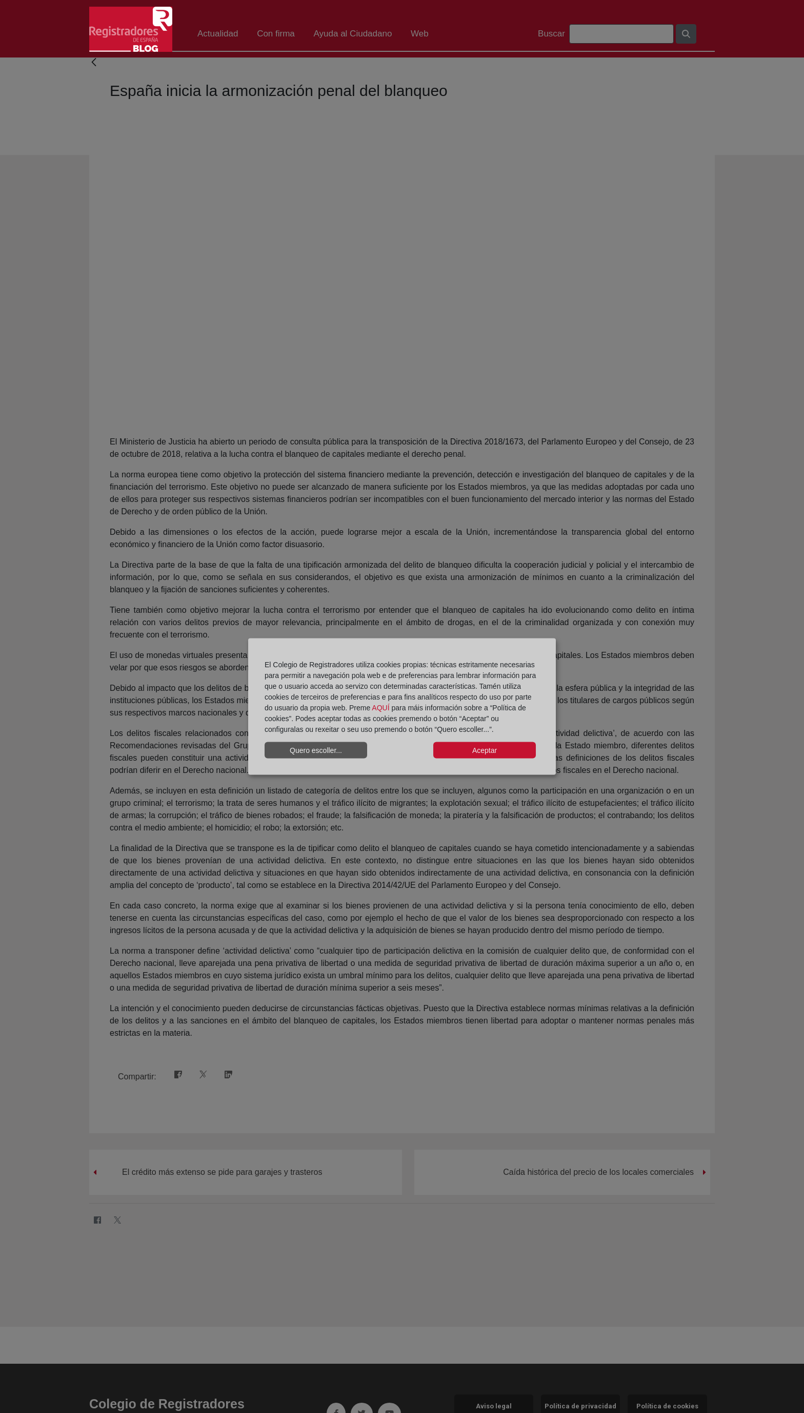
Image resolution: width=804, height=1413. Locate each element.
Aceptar (484, 750)
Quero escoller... (316, 750)
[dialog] (402, 706)
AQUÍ (380, 708)
